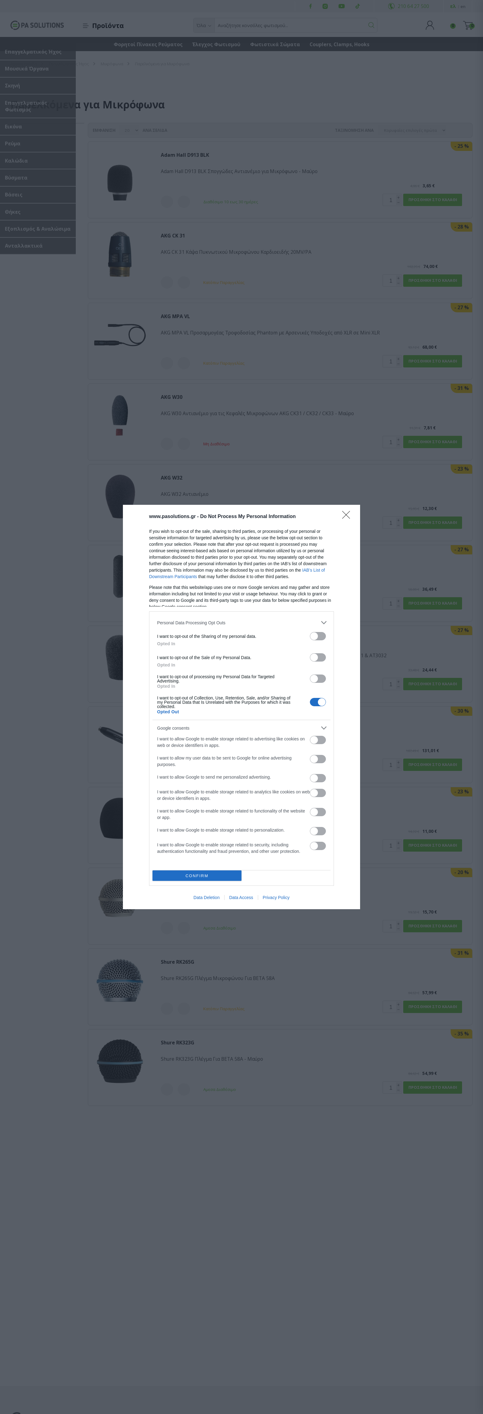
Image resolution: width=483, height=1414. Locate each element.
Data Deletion (206, 897)
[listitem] (241, 622)
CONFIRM (197, 875)
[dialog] (241, 707)
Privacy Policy (276, 897)
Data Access (241, 897)
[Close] (348, 517)
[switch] (318, 636)
